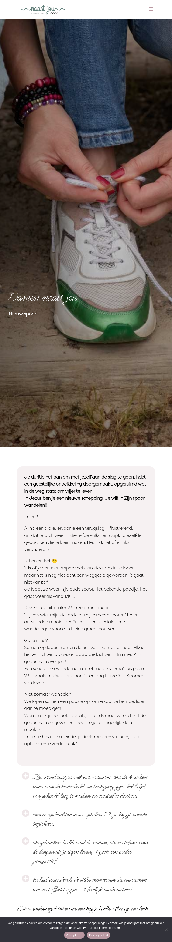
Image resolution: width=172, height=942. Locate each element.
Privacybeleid (98, 935)
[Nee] (166, 929)
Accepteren (74, 935)
